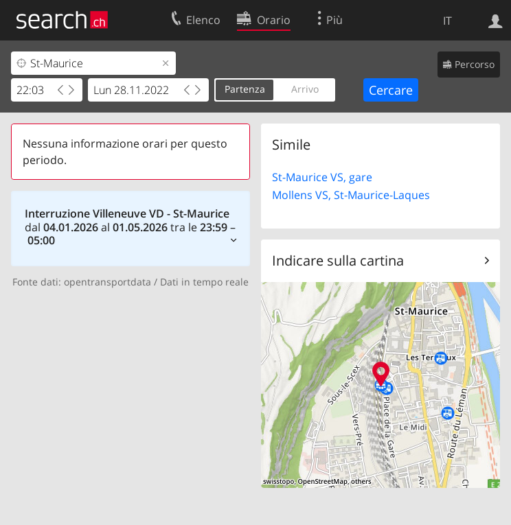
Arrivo (305, 88)
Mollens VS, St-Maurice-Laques (351, 194)
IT (447, 20)
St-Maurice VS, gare (322, 177)
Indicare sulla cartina (338, 260)
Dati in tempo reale (204, 281)
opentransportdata (107, 281)
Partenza (245, 88)
